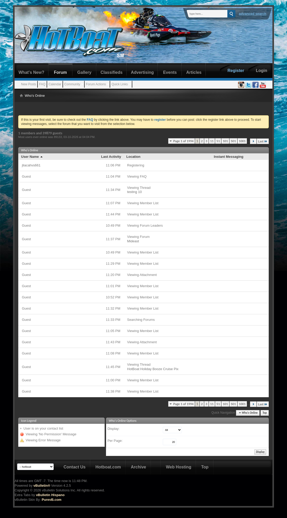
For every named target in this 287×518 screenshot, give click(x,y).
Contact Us (74, 467)
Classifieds (111, 72)
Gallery (84, 72)
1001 (242, 141)
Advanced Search (252, 14)
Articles (194, 72)
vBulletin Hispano (50, 495)
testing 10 (134, 192)
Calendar (54, 84)
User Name (32, 157)
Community (72, 84)
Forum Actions (96, 84)
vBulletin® (41, 485)
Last (262, 141)
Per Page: (115, 441)
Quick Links (119, 84)
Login (261, 70)
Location (133, 157)
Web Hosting (178, 467)
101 (225, 141)
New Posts (28, 84)
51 (218, 141)
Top (265, 412)
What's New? (31, 72)
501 (233, 141)
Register (235, 70)
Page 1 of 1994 (183, 141)
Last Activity (111, 157)
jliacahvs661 (31, 165)
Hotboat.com (108, 467)
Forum (60, 72)
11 (212, 141)
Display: (114, 429)
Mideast (133, 241)
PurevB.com (51, 500)
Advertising (142, 72)
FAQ (42, 84)
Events (170, 72)
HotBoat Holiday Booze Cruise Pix (152, 369)
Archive (138, 467)
